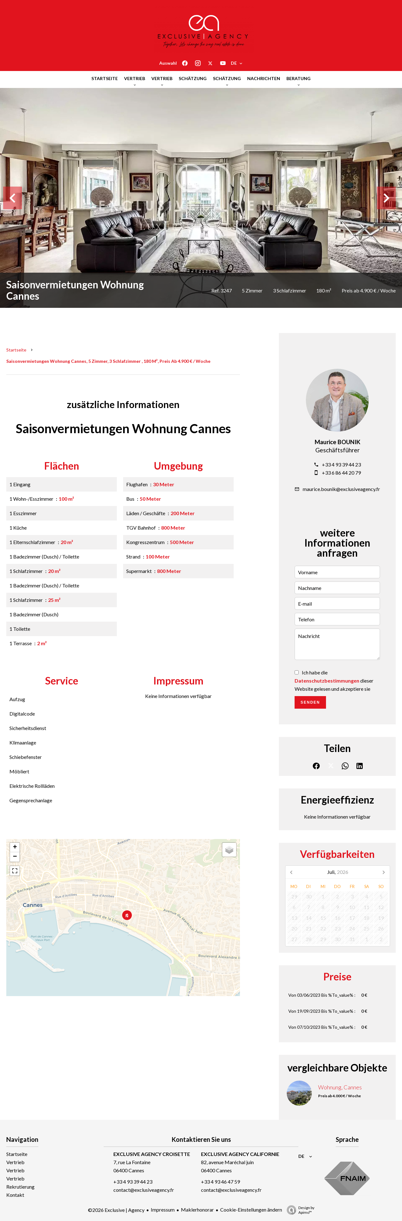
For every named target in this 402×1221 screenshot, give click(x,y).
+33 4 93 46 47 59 (220, 1182)
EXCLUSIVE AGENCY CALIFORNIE (240, 1154)
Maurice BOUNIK (337, 442)
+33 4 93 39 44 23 (341, 464)
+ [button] (15, 847)
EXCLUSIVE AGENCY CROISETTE (151, 1154)
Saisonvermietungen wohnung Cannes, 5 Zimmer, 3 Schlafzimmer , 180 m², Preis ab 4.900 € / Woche (108, 361)
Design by (299, 1210)
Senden (310, 702)
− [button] (15, 857)
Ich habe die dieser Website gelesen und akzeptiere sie (334, 680)
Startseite (16, 349)
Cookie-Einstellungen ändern (251, 1210)
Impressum (163, 1210)
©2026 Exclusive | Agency (116, 1210)
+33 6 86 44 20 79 (341, 473)
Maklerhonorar (197, 1210)
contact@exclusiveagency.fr (143, 1190)
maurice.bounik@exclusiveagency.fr (341, 489)
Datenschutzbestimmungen (327, 681)
